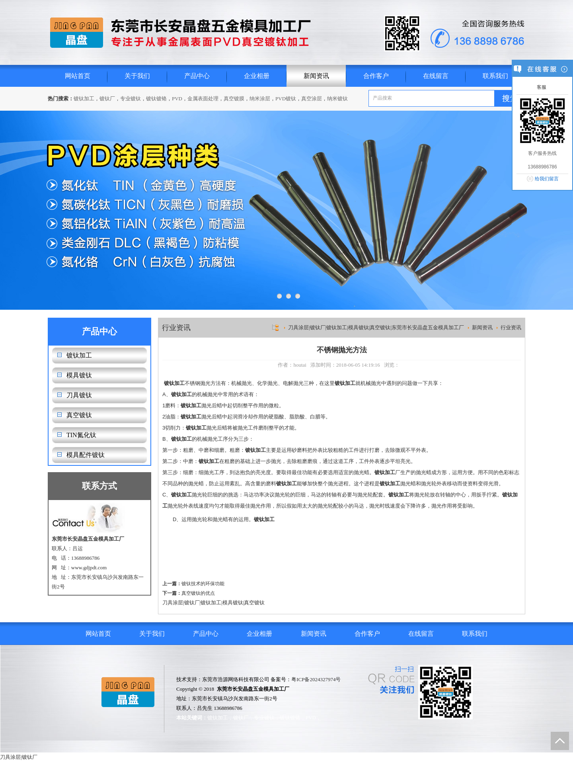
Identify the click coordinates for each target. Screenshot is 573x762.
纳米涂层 (259, 99)
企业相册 (256, 75)
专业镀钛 (130, 99)
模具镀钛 (79, 375)
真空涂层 (311, 99)
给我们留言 (547, 179)
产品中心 (197, 75)
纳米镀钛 (337, 99)
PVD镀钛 (285, 99)
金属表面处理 (202, 99)
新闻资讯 (316, 75)
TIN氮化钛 (81, 435)
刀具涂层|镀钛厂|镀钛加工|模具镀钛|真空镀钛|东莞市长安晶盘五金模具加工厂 (376, 327)
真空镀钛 (79, 415)
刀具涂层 (172, 603)
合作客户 (376, 75)
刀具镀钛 (79, 395)
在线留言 (435, 75)
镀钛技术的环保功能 (202, 583)
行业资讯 (511, 327)
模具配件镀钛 (85, 454)
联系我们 (495, 75)
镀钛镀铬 (156, 99)
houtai (299, 365)
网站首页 (77, 75)
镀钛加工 (84, 99)
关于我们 (137, 75)
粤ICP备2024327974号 (316, 679)
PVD (177, 99)
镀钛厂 (107, 99)
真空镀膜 (234, 99)
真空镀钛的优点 (198, 593)
